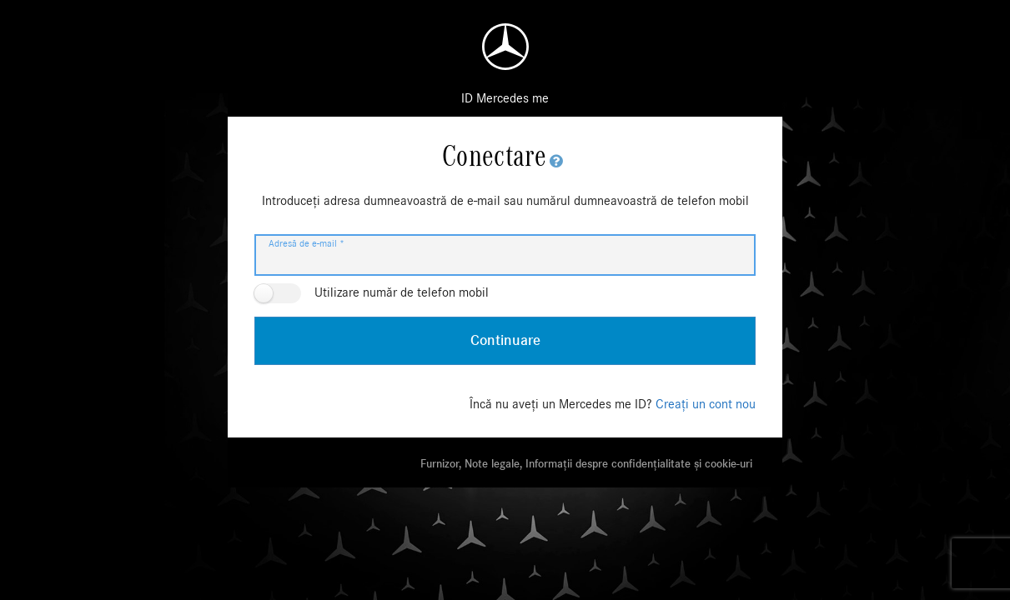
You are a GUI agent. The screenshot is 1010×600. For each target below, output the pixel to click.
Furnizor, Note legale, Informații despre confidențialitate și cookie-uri (586, 464)
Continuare (505, 340)
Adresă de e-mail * (306, 243)
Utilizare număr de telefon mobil (401, 292)
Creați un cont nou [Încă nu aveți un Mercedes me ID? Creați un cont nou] (706, 404)
